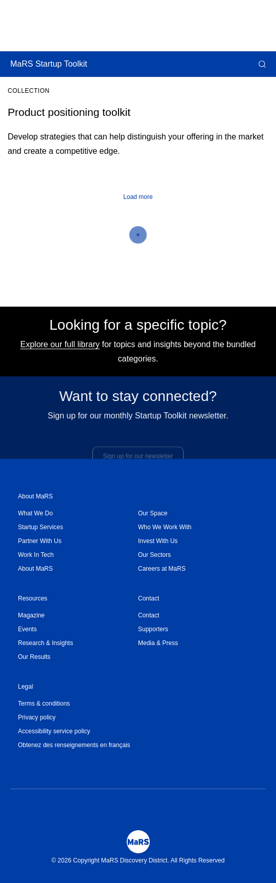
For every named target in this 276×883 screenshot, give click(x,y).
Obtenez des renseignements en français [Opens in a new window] (74, 745)
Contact (148, 598)
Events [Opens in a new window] (27, 629)
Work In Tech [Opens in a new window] (36, 554)
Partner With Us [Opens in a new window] (40, 541)
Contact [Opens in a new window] (148, 615)
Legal (25, 686)
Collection (29, 90)
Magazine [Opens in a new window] (31, 615)
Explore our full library (60, 344)
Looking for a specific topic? (138, 325)
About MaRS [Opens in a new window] (35, 568)
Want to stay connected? (137, 399)
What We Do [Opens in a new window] (35, 513)
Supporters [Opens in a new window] (153, 629)
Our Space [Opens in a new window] (152, 513)
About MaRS (35, 496)
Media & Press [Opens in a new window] (158, 643)
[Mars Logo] (138, 841)
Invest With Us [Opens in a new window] (158, 541)
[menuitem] (78, 513)
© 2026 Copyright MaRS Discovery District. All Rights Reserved (138, 860)
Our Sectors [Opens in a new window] (154, 554)
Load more (137, 196)
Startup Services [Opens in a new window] (40, 527)
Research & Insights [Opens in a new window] (45, 643)
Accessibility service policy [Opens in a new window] (54, 731)
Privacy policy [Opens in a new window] (36, 717)
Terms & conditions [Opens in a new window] (44, 703)
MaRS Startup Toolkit (48, 63)
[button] (261, 64)
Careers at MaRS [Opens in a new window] (162, 568)
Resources (32, 598)
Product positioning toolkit (69, 112)
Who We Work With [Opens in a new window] (164, 527)
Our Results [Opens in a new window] (34, 656)
